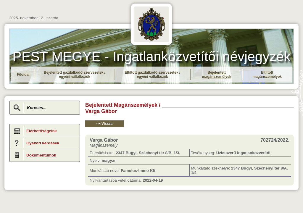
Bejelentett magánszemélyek (216, 74)
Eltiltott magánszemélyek (267, 74)
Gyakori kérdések (42, 143)
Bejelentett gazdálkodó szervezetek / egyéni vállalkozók (74, 74)
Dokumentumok (41, 155)
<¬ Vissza (104, 124)
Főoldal (23, 74)
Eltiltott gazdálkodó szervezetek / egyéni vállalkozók (152, 74)
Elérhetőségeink (41, 131)
